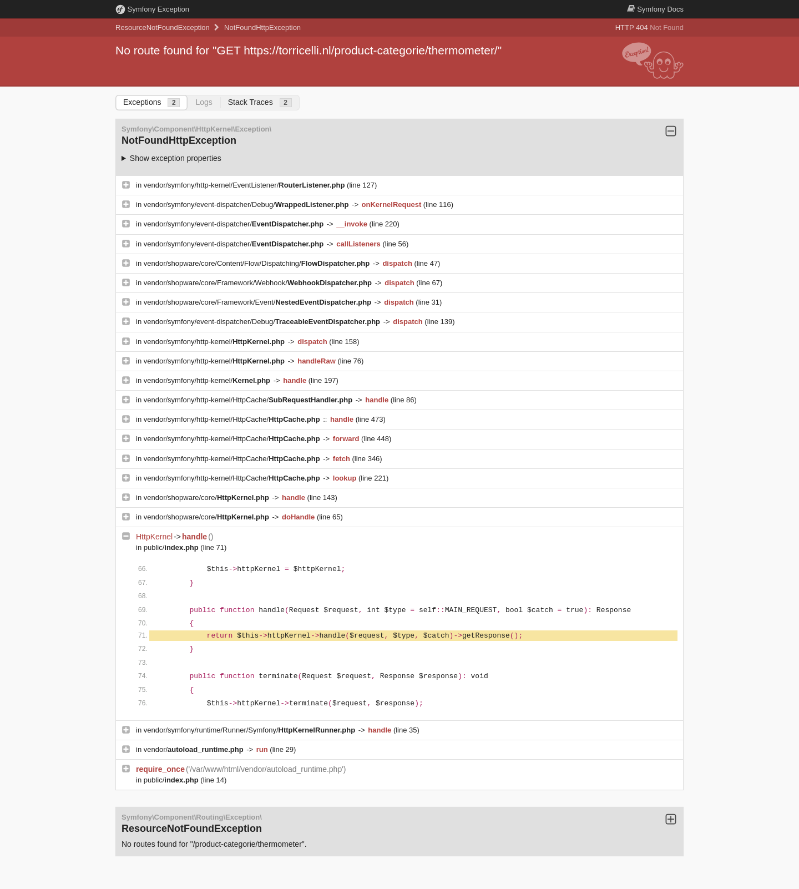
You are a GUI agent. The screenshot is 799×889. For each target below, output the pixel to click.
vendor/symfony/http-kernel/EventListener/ (245, 185)
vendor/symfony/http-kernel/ (215, 341)
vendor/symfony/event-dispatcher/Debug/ (247, 204)
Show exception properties (175, 158)
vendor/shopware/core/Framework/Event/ (258, 302)
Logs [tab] (203, 102)
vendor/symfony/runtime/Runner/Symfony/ (250, 730)
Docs (655, 9)
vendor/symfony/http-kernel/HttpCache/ (249, 400)
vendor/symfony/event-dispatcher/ (235, 224)
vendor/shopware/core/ (207, 497)
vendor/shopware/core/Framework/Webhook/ (259, 283)
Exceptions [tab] (151, 102)
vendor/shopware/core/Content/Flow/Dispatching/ (258, 263)
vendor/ (195, 749)
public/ (172, 547)
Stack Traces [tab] (260, 102)
